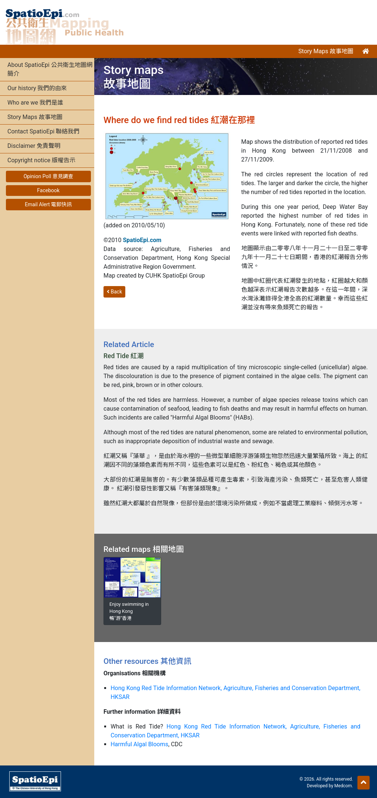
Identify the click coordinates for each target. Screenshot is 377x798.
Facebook (48, 190)
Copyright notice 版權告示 (41, 160)
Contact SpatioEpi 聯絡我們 (43, 131)
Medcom (343, 785)
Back (114, 292)
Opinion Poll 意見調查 (48, 176)
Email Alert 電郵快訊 (48, 204)
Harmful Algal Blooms (139, 744)
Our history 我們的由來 (37, 88)
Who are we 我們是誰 (35, 102)
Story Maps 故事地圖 (325, 51)
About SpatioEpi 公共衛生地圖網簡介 (49, 69)
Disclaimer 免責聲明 (33, 145)
